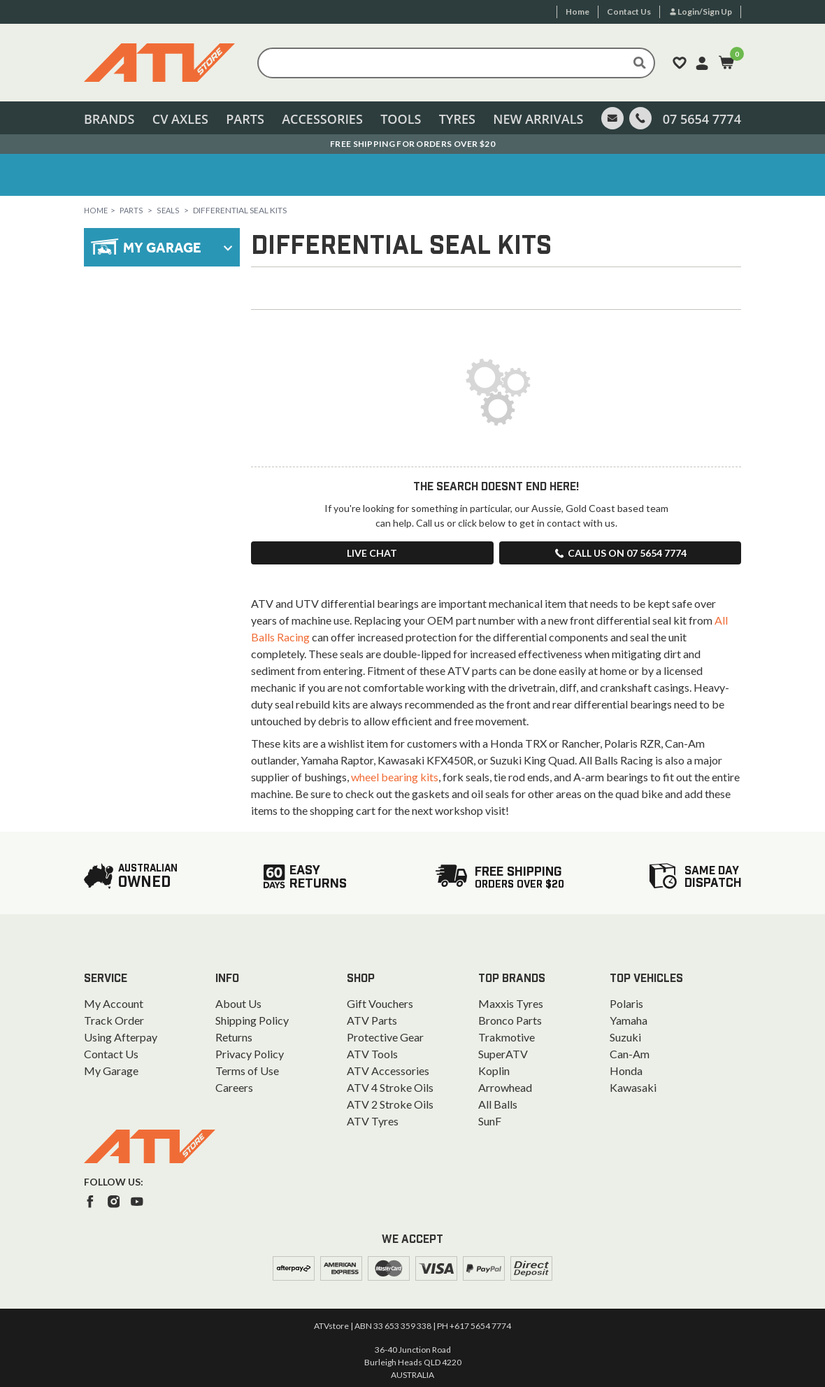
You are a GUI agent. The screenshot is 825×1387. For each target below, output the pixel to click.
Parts (245, 119)
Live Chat (372, 553)
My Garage (111, 1070)
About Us (238, 1003)
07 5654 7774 (702, 119)
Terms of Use (247, 1070)
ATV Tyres (373, 1121)
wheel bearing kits (394, 776)
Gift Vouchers (380, 1003)
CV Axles (180, 119)
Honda (626, 1070)
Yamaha (628, 1020)
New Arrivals (538, 119)
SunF (489, 1121)
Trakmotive (506, 1037)
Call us (620, 553)
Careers (234, 1087)
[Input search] (456, 63)
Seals (170, 210)
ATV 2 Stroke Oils (390, 1104)
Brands (109, 119)
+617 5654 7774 (480, 1326)
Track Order (114, 1020)
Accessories (322, 119)
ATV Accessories (388, 1070)
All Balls (497, 1104)
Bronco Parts (510, 1020)
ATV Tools (372, 1053)
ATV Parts (372, 1020)
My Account (113, 1003)
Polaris (626, 1003)
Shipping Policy (252, 1020)
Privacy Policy (249, 1053)
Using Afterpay (120, 1037)
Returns (233, 1037)
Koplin (494, 1070)
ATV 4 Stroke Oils (390, 1087)
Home (97, 210)
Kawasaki (633, 1087)
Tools (400, 119)
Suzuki (625, 1037)
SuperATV (503, 1053)
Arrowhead (505, 1087)
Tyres (457, 119)
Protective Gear (385, 1037)
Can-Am (630, 1053)
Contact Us (111, 1053)
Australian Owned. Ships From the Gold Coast (413, 143)
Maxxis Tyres (510, 1003)
